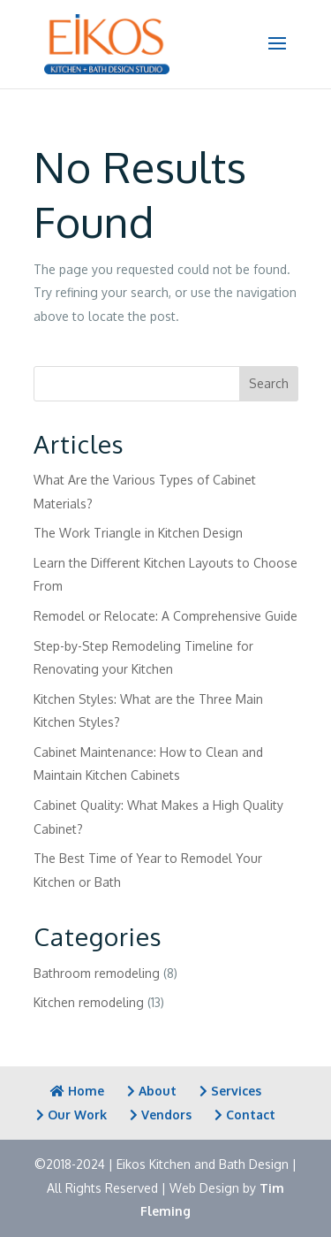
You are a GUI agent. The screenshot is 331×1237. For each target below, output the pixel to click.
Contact (244, 1114)
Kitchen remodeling (89, 1002)
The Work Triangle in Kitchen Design (138, 532)
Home (77, 1090)
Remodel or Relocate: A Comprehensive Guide (165, 615)
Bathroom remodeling (97, 973)
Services (230, 1090)
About (152, 1090)
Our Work (71, 1114)
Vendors (161, 1114)
